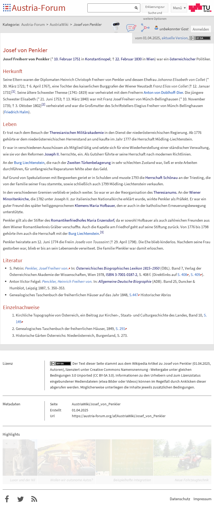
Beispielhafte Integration (132, 480)
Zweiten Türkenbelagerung (89, 162)
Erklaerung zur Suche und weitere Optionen (155, 8)
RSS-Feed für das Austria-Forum (34, 499)
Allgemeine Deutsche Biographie (124, 281)
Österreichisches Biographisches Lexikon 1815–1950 (118, 268)
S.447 (133, 294)
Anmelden (201, 29)
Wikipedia (139, 363)
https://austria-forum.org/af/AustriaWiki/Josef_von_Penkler (119, 415)
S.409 (195, 274)
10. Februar (63, 58)
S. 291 (120, 328)
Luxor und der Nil (22, 480)
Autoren (56, 369)
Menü (177, 7)
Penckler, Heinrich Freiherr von (67, 281)
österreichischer (183, 58)
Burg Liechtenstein (29, 162)
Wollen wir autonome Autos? (71, 480)
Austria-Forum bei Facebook (7, 499)
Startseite (7, 8)
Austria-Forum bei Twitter (20, 499)
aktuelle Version (175, 37)
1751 (76, 58)
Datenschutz (180, 498)
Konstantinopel (97, 58)
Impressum (202, 498)
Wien (150, 58)
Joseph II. (52, 154)
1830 (138, 58)
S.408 (182, 274)
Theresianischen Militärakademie (76, 132)
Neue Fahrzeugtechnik (192, 480)
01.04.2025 (201, 363)
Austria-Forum (39, 7)
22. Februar (124, 58)
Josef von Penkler (177, 363)
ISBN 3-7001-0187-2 (121, 274)
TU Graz (200, 7)
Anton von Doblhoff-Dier (163, 92)
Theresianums (164, 192)
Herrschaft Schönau (161, 177)
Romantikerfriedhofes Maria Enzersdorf (82, 220)
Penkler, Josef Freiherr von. (46, 268)
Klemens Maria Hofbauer (95, 205)
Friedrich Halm (16, 111)
